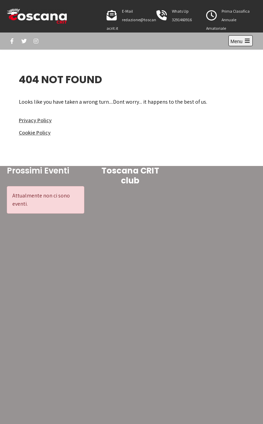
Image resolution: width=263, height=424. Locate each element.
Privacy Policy (35, 120)
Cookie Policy (35, 132)
